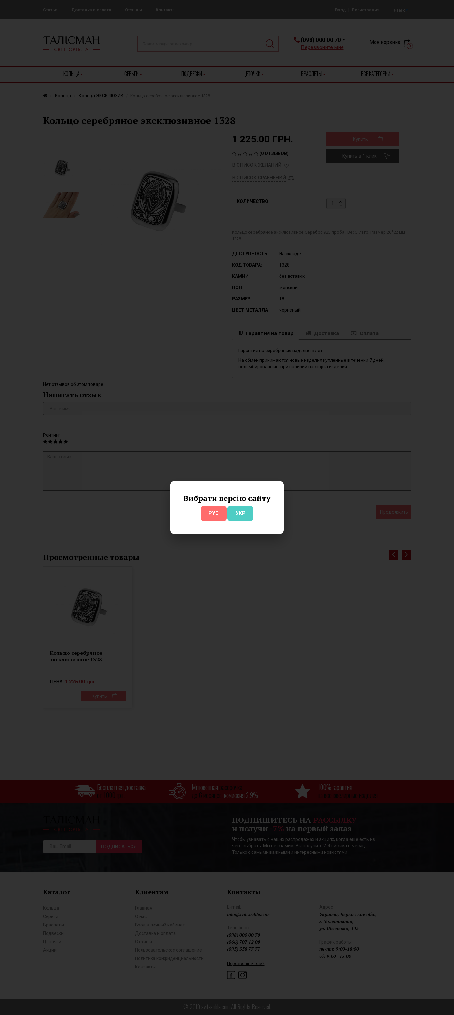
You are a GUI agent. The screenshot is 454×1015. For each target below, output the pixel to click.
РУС (213, 513)
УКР (241, 513)
